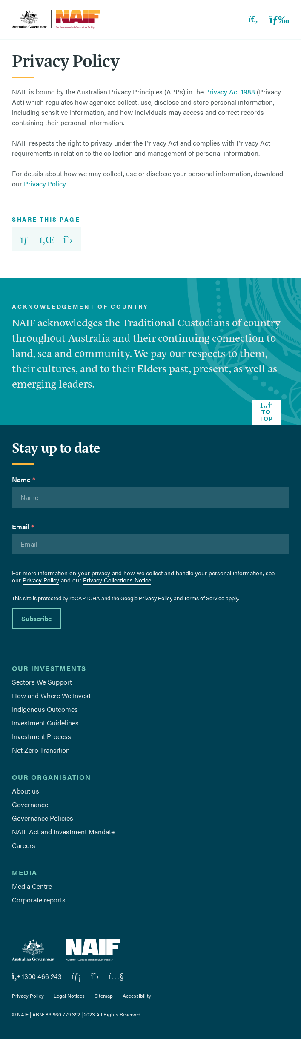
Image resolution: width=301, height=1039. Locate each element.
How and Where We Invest (51, 695)
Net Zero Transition (41, 750)
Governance (30, 804)
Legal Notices (69, 995)
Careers (23, 845)
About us (25, 791)
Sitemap (104, 995)
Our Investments (49, 668)
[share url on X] (71, 239)
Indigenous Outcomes (45, 709)
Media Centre (32, 886)
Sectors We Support (42, 682)
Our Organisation (51, 777)
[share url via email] (23, 239)
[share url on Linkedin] (47, 239)
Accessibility (137, 995)
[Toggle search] (249, 19)
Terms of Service (204, 598)
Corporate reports (39, 900)
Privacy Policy (45, 183)
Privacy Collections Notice (117, 580)
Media (24, 872)
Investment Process (41, 736)
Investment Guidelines (45, 723)
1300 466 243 (37, 976)
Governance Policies (42, 818)
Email (23, 526)
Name (23, 479)
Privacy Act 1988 (230, 92)
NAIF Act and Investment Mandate (63, 831)
